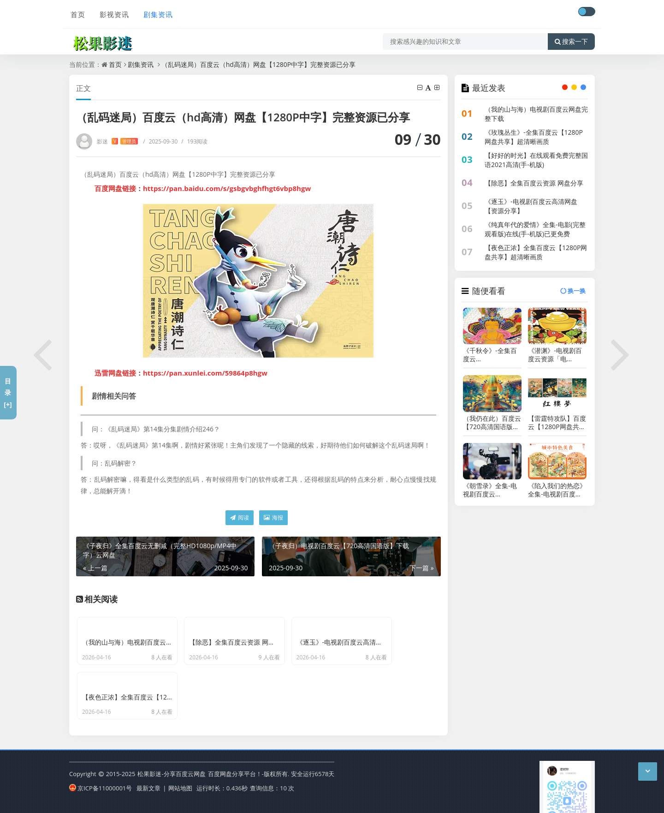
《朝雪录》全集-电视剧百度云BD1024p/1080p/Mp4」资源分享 (492, 490)
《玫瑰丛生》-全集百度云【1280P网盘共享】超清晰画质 (534, 137)
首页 (76, 12)
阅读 (239, 517)
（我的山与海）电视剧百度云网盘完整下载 (536, 114)
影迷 (117, 141)
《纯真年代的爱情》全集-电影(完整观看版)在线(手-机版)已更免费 (535, 229)
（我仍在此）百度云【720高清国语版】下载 (492, 422)
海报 (273, 517)
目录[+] (8, 392)
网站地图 (180, 773)
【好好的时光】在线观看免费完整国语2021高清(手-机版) (536, 160)
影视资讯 (112, 12)
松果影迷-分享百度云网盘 (171, 759)
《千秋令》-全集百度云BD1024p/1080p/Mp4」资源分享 (492, 355)
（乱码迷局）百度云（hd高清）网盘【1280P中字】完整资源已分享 (258, 64)
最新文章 (148, 773)
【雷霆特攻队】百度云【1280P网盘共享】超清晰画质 (557, 422)
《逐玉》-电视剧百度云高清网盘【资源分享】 (531, 206)
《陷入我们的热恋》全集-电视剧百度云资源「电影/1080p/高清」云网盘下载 (557, 490)
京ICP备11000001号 (100, 773)
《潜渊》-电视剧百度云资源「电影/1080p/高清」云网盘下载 (556, 355)
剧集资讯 (156, 12)
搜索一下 (571, 38)
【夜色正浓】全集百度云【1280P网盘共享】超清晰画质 (536, 252)
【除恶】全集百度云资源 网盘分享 (534, 183)
